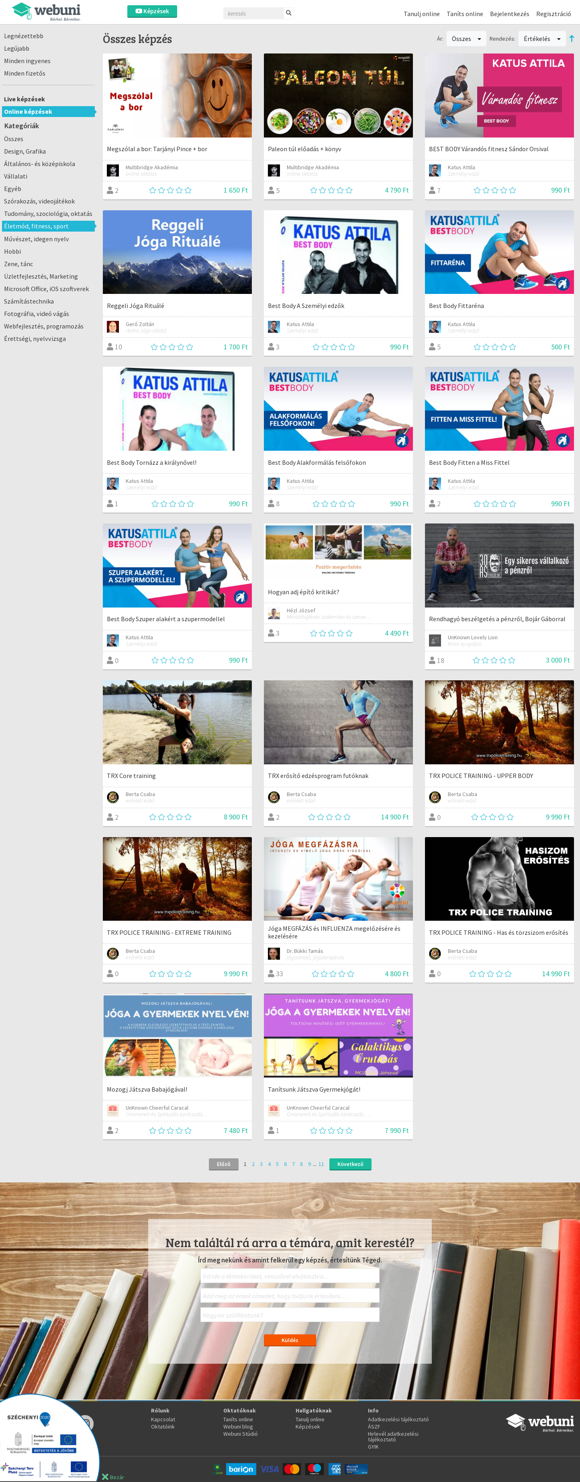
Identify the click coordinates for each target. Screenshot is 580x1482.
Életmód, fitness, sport (36, 226)
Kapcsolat (163, 1419)
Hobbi (12, 251)
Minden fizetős (24, 73)
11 (321, 1164)
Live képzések (24, 99)
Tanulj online (422, 14)
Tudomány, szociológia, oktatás (48, 213)
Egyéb (12, 189)
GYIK (373, 1446)
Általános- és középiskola (39, 164)
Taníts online (465, 14)
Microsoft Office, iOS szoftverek (46, 289)
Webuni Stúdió (240, 1433)
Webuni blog (238, 1426)
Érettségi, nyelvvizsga (35, 339)
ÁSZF (374, 1426)
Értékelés (542, 39)
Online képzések (28, 111)
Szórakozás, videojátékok (39, 201)
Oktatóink (163, 1426)
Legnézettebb (23, 36)
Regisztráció (553, 14)
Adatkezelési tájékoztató (398, 1419)
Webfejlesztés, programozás (44, 326)
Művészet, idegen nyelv (36, 239)
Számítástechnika (29, 301)
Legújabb (16, 48)
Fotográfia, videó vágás (36, 314)
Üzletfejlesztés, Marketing (41, 276)
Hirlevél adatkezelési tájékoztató (393, 1436)
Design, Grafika (25, 151)
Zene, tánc (18, 264)
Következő (350, 1164)
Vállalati (15, 176)
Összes (13, 139)
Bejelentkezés (509, 14)
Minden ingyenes (27, 61)
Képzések (152, 11)
